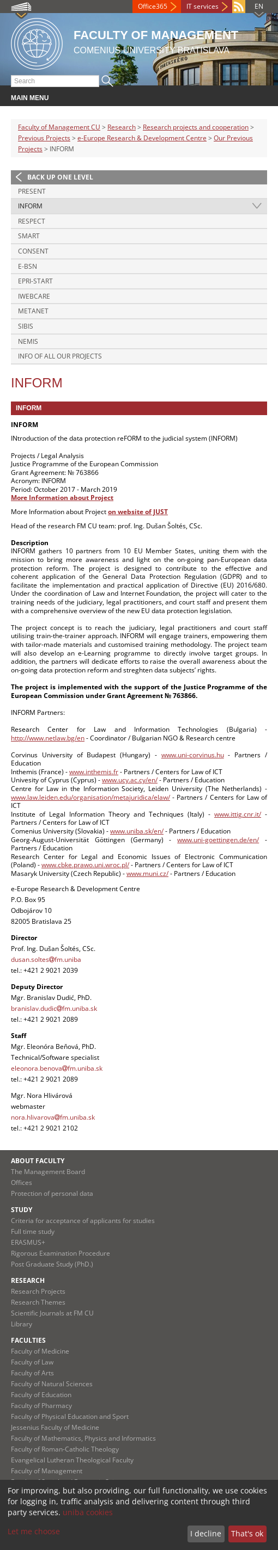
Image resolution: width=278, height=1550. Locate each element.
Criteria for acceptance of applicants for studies (83, 1220)
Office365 (152, 6)
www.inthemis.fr (93, 771)
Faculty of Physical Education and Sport (70, 1416)
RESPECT (31, 221)
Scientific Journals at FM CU (52, 1313)
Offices (21, 1182)
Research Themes (38, 1302)
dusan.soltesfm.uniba (46, 959)
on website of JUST (138, 511)
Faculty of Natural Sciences (52, 1383)
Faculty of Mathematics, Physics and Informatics (83, 1438)
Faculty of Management (46, 1470)
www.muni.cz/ (147, 873)
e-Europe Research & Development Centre (142, 138)
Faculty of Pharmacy (41, 1405)
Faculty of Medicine (40, 1351)
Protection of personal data (52, 1193)
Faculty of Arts (32, 1373)
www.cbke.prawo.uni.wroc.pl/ (85, 864)
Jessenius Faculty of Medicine (55, 1427)
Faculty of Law (32, 1362)
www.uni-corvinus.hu (192, 754)
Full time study (33, 1231)
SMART (29, 235)
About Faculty (37, 1160)
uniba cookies (88, 1512)
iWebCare (34, 296)
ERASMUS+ (28, 1242)
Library (21, 1324)
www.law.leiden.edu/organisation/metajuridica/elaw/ (90, 797)
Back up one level (60, 177)
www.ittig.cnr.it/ (237, 814)
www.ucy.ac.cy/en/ (130, 780)
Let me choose (34, 1531)
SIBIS (25, 326)
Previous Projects (44, 138)
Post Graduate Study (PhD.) (52, 1264)
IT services (202, 6)
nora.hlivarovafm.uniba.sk (53, 1117)
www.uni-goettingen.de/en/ (218, 839)
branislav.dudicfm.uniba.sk (54, 1008)
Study (21, 1209)
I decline (205, 1533)
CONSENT (33, 251)
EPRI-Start (35, 281)
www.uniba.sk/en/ (137, 831)
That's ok (247, 1533)
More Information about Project (62, 497)
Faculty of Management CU (59, 127)
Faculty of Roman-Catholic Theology (65, 1449)
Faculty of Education (41, 1394)
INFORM (30, 206)
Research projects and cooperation (196, 127)
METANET (33, 311)
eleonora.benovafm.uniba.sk (56, 1068)
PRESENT (32, 191)
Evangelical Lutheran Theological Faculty (72, 1460)
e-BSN (27, 266)
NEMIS (28, 341)
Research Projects (38, 1291)
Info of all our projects (60, 356)
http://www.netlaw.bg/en (47, 738)
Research (121, 127)
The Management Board (48, 1171)
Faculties (28, 1340)
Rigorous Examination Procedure (60, 1253)
